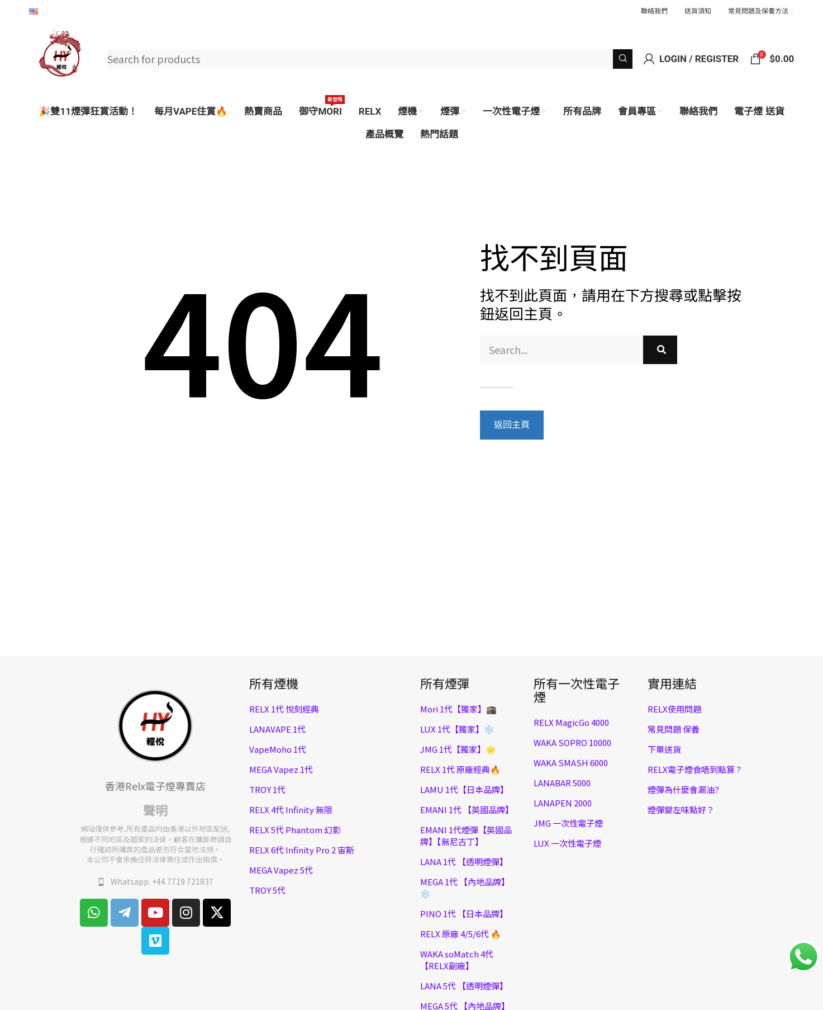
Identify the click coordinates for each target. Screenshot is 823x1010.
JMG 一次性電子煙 (568, 823)
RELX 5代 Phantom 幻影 (295, 830)
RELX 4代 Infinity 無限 (290, 809)
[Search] (369, 59)
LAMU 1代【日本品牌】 (464, 789)
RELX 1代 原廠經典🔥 (460, 769)
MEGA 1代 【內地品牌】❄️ (465, 887)
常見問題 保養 (674, 729)
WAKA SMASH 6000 (571, 762)
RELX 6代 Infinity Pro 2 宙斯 (301, 850)
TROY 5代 (267, 890)
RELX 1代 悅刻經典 (284, 709)
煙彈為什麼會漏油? (683, 789)
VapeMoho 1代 (277, 749)
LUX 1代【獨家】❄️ (457, 729)
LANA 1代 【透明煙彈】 (464, 861)
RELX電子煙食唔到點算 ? (694, 769)
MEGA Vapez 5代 (281, 870)
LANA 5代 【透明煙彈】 (464, 986)
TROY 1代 (267, 789)
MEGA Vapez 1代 (281, 769)
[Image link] (155, 724)
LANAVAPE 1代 (277, 729)
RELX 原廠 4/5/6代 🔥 (460, 934)
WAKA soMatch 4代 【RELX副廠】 (456, 959)
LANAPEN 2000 (563, 803)
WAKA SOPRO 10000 (572, 742)
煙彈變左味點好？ (681, 809)
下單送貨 (664, 749)
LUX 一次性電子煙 (567, 843)
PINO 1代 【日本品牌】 (464, 913)
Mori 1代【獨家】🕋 (458, 709)
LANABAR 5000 (562, 783)
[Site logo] (62, 57)
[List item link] (156, 882)
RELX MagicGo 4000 (571, 722)
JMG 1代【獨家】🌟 (458, 749)
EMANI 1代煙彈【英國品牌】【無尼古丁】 (466, 835)
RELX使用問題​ (674, 709)
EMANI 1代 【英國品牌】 (466, 809)
